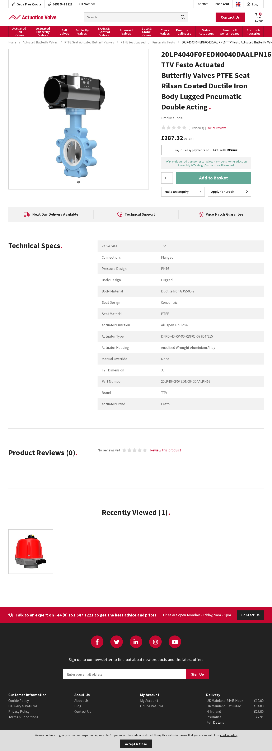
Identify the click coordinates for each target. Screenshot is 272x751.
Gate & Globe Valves (146, 31)
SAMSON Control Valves (104, 31)
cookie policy (228, 735)
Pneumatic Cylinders (184, 32)
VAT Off (87, 4)
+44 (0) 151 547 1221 (74, 615)
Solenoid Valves (126, 32)
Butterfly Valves (82, 32)
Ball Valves (64, 32)
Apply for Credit (229, 191)
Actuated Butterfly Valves (43, 31)
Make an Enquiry (183, 191)
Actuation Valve (32, 17)
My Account (149, 700)
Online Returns (151, 706)
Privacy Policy (18, 711)
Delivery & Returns (22, 706)
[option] (51, 214)
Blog (77, 706)
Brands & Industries (253, 32)
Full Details (215, 722)
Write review (216, 128)
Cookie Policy (18, 700)
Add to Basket (213, 178)
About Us (81, 700)
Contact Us (230, 17)
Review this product (165, 450)
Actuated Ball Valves (19, 31)
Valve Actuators (206, 32)
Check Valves (165, 32)
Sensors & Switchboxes (229, 32)
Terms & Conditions (23, 717)
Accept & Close (136, 744)
